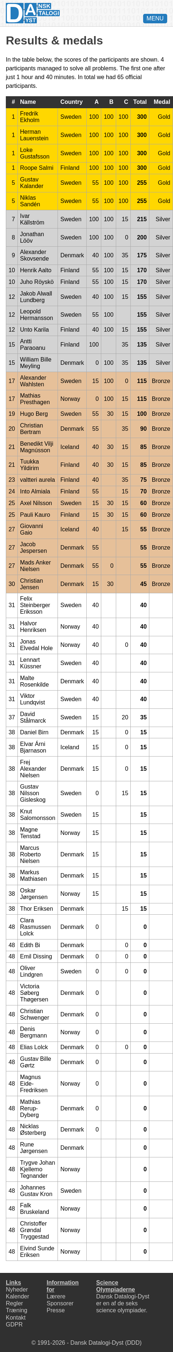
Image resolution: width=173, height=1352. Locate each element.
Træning (16, 1310)
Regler (14, 1303)
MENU (155, 18)
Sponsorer (60, 1303)
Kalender (17, 1296)
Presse (56, 1310)
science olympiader (121, 1310)
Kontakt (15, 1317)
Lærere (56, 1296)
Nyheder (17, 1289)
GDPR (14, 1324)
